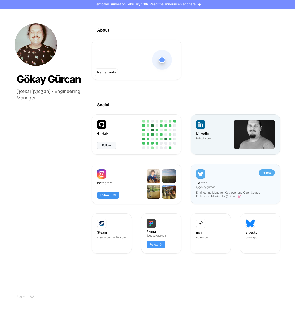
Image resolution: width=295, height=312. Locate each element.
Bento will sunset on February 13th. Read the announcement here (147, 4)
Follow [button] (266, 172)
